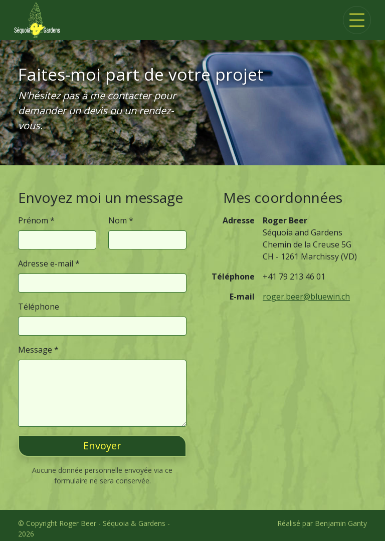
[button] (102, 446)
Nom (117, 220)
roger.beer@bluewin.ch (306, 296)
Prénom (33, 220)
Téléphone (38, 306)
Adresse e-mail (45, 263)
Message (35, 349)
